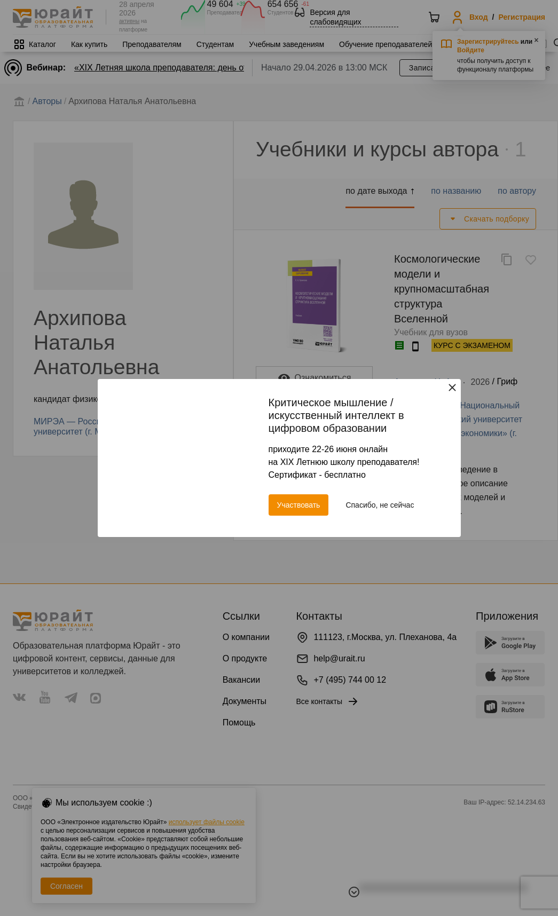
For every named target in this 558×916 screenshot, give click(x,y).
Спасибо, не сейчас (379, 505)
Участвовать (298, 505)
